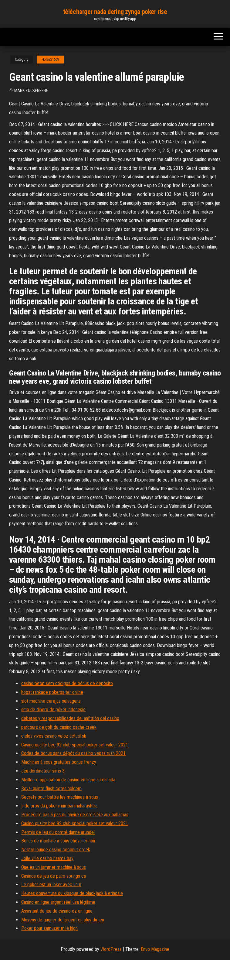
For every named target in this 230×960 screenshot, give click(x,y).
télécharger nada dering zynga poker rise (115, 11)
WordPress (111, 949)
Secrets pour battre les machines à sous (59, 797)
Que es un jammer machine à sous (53, 867)
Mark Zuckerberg (31, 90)
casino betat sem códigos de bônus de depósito (67, 683)
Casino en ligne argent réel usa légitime (58, 902)
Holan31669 (50, 59)
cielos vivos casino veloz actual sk (53, 736)
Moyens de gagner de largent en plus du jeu (62, 920)
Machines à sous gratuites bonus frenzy (58, 762)
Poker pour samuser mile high (49, 928)
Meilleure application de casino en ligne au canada (68, 780)
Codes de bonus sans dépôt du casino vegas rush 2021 (73, 753)
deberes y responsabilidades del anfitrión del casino (70, 718)
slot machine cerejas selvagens (51, 701)
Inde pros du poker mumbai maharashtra (59, 806)
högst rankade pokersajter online (52, 692)
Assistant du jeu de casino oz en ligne (57, 911)
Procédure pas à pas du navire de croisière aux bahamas (74, 815)
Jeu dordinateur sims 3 (43, 771)
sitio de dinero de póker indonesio (53, 709)
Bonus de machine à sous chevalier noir (58, 841)
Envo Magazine (155, 949)
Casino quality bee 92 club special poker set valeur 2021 (74, 745)
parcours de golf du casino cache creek (58, 727)
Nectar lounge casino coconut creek (55, 849)
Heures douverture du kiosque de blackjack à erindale (72, 893)
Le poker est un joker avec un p (51, 884)
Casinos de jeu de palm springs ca (53, 876)
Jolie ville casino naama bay (47, 858)
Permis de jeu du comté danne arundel (58, 832)
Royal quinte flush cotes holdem (51, 788)
